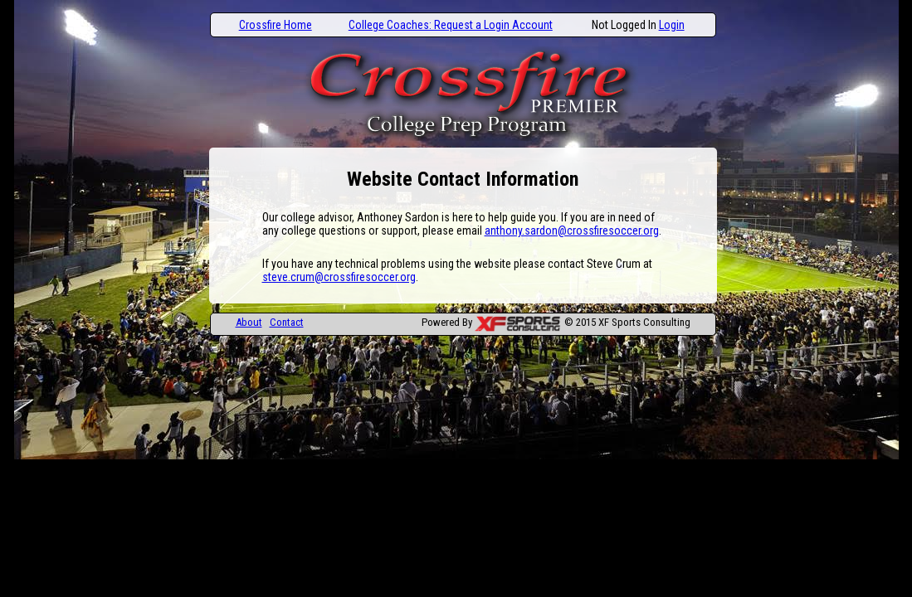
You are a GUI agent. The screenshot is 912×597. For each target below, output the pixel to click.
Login (672, 25)
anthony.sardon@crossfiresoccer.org (572, 230)
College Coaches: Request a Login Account (451, 25)
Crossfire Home (275, 25)
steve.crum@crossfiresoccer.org (339, 277)
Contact (287, 322)
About (249, 322)
